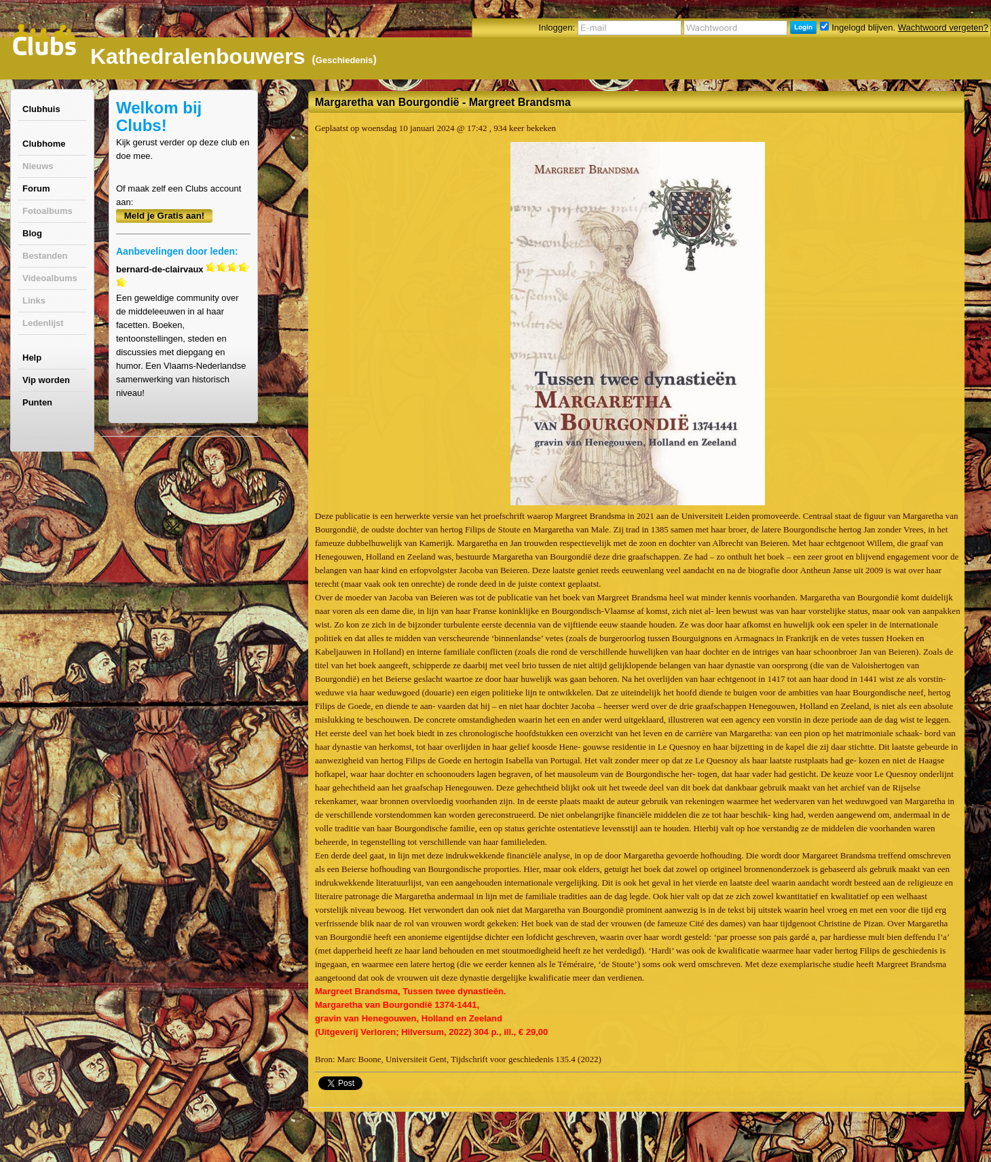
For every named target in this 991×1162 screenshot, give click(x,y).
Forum (36, 188)
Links (33, 300)
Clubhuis (41, 109)
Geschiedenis (344, 60)
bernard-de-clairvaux (160, 269)
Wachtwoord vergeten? (943, 27)
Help (31, 357)
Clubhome (44, 144)
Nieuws (38, 166)
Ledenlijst (43, 323)
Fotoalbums (47, 211)
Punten (37, 402)
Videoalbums (49, 278)
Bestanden (44, 256)
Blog (32, 233)
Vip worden (46, 380)
